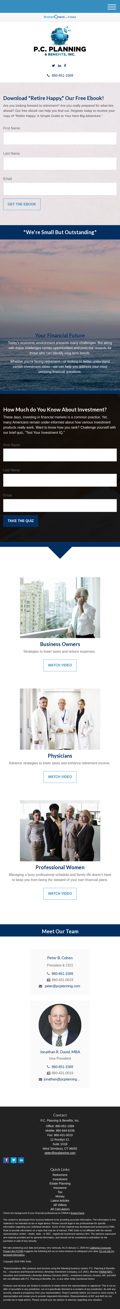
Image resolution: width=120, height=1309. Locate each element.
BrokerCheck (77, 1213)
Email (7, 179)
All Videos (60, 1205)
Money (60, 1196)
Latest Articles (60, 1200)
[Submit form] (21, 204)
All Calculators (59, 1209)
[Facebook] (65, 65)
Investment (60, 1179)
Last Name (11, 153)
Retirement (60, 1175)
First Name (11, 128)
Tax (60, 1192)
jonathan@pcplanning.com (62, 1079)
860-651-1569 (60, 75)
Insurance (59, 1187)
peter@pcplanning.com (62, 986)
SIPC (109, 1271)
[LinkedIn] (59, 65)
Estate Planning (60, 1183)
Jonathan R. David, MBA (60, 1051)
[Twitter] (53, 65)
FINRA (102, 1271)
